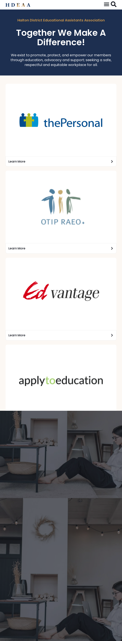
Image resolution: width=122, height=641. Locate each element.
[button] (106, 4)
